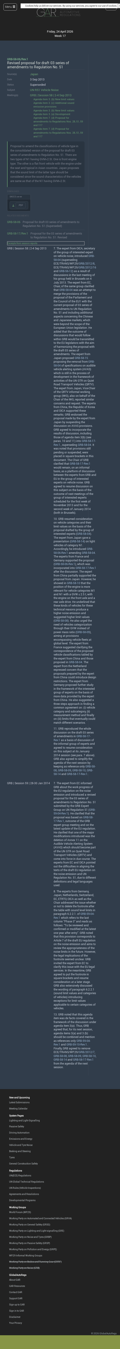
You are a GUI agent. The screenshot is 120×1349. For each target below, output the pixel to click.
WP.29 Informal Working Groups (25, 1255)
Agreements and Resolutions (24, 1194)
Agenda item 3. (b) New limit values (53, 99)
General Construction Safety (23, 1163)
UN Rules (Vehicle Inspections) (25, 1187)
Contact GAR (15, 1292)
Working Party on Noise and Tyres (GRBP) (30, 1237)
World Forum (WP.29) (20, 1212)
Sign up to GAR (17, 1304)
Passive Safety (16, 1126)
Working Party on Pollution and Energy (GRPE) (33, 1249)
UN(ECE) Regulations (20, 1175)
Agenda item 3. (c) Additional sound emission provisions (53, 104)
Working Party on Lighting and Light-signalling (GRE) (36, 1230)
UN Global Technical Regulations (26, 1181)
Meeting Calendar (18, 1108)
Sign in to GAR (16, 1310)
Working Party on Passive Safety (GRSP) (29, 1243)
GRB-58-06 (13, 222)
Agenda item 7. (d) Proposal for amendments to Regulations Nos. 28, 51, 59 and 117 (58, 121)
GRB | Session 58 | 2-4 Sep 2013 (50, 95)
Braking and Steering (20, 1151)
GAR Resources (17, 1286)
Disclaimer (14, 1317)
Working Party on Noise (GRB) (24, 1267)
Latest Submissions (19, 1102)
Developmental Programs (22, 1200)
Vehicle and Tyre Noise (21, 1145)
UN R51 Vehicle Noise (44, 90)
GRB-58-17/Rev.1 (17, 233)
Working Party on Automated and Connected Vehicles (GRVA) (40, 1218)
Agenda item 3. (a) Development (51, 114)
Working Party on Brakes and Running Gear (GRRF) (35, 1261)
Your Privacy (15, 1322)
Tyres (12, 1157)
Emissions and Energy (20, 1138)
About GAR (14, 1279)
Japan (34, 74)
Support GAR (15, 1298)
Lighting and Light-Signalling (24, 1120)
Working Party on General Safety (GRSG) (29, 1224)
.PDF (20, 205)
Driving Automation (19, 1132)
